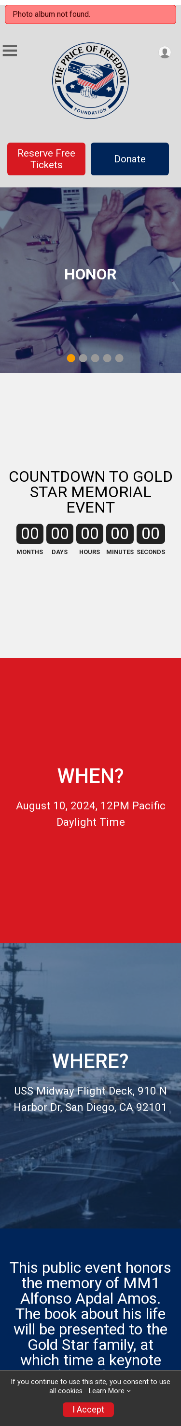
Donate (130, 159)
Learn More (107, 1391)
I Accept (88, 1409)
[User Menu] (164, 52)
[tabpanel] (90, 280)
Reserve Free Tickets (46, 159)
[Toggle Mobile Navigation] (9, 51)
